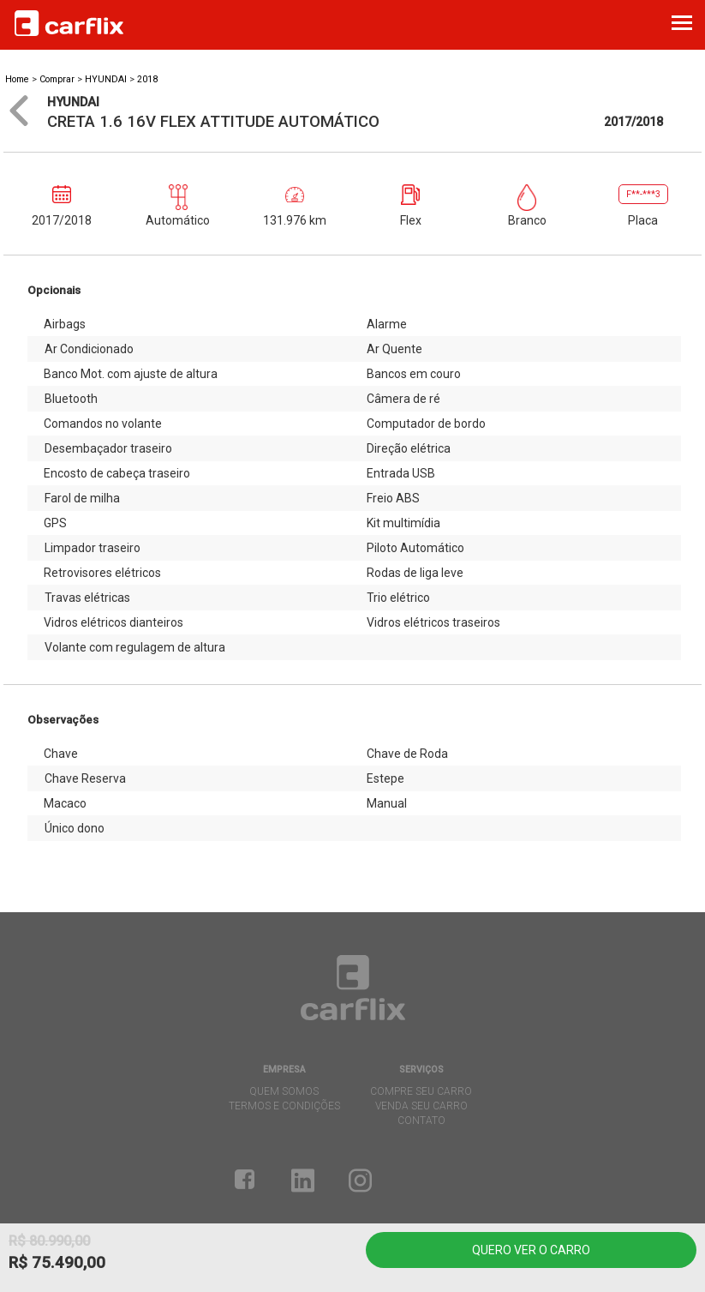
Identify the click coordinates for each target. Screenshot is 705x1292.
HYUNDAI (107, 79)
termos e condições (284, 1106)
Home (17, 79)
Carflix (69, 23)
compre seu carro (421, 1091)
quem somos (284, 1091)
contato (421, 1121)
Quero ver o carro (531, 1250)
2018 (147, 79)
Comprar (57, 79)
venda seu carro (421, 1106)
